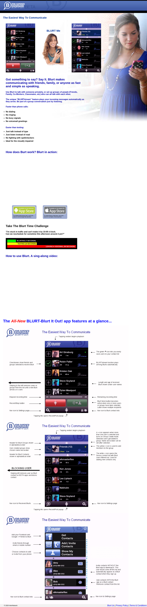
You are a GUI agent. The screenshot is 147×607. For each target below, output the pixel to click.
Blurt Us (110, 605)
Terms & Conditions (138, 605)
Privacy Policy (122, 605)
